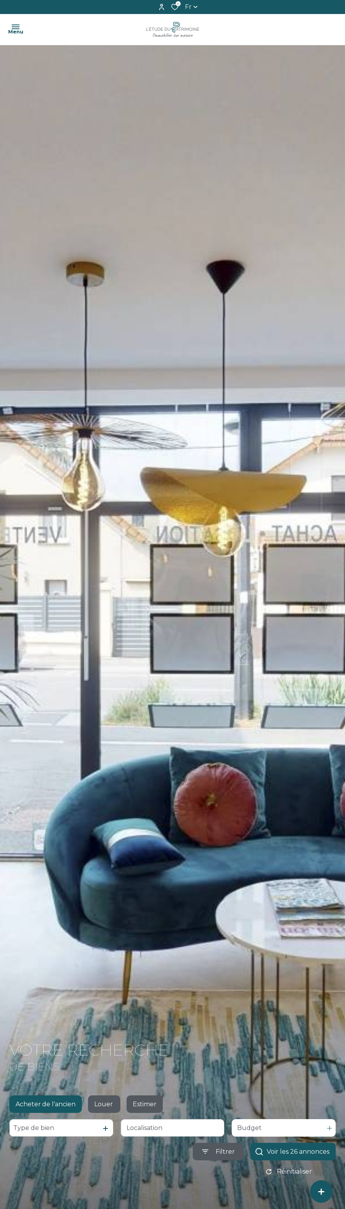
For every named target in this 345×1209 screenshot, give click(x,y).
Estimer (145, 1106)
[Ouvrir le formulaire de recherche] (218, 1154)
